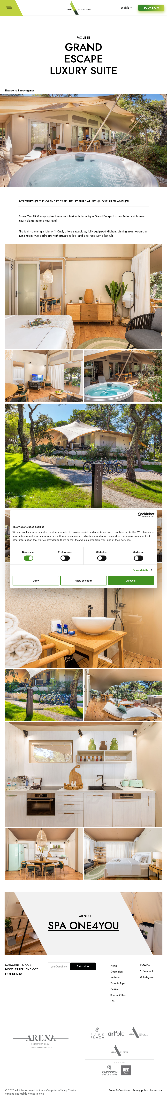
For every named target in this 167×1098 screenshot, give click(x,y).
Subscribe (83, 966)
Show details (140, 570)
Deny (36, 580)
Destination (116, 971)
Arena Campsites (119, 1050)
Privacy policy (140, 1090)
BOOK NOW (151, 8)
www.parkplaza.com (97, 1032)
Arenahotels (138, 1032)
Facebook (148, 971)
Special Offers (118, 995)
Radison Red (129, 1070)
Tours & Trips (117, 983)
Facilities (83, 37)
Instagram (148, 977)
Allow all (131, 580)
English (126, 8)
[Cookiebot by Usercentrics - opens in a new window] (140, 515)
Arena (40, 1041)
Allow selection (83, 580)
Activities (115, 977)
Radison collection (109, 1070)
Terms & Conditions (119, 1090)
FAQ (112, 1001)
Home (113, 965)
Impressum (156, 1090)
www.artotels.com (116, 1033)
